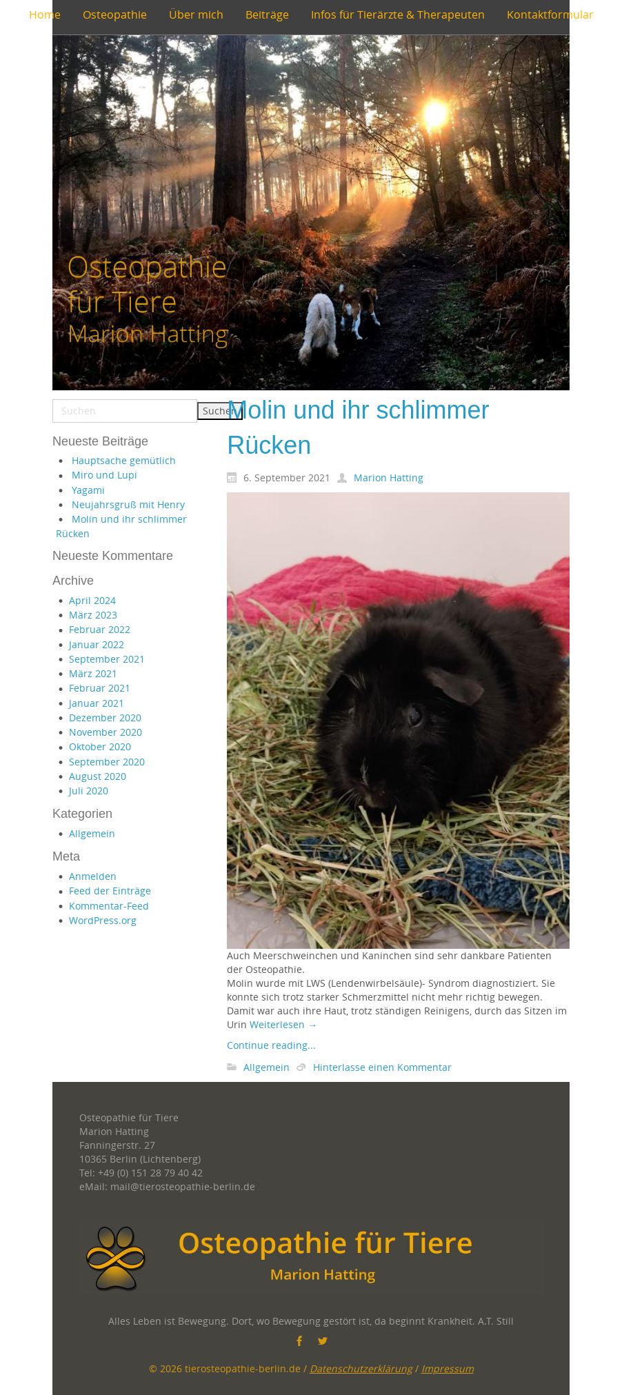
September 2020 (107, 761)
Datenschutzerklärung (361, 1368)
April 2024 (92, 600)
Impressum (447, 1368)
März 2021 (93, 673)
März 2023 (93, 614)
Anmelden (93, 876)
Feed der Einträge (110, 890)
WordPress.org (103, 920)
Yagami (88, 489)
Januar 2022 (96, 644)
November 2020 (105, 732)
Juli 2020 (88, 790)
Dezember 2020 (105, 717)
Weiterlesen (283, 1024)
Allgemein (92, 833)
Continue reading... (271, 1045)
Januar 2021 (96, 703)
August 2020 (97, 776)
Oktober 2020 (100, 746)
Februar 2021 (99, 687)
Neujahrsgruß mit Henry (128, 504)
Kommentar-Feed (109, 905)
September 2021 (107, 658)
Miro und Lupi (104, 474)
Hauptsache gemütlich (124, 460)
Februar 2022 (99, 629)
